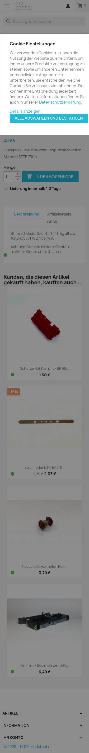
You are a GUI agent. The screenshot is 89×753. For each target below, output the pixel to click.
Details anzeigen (25, 111)
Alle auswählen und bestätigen (49, 118)
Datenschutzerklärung (60, 102)
